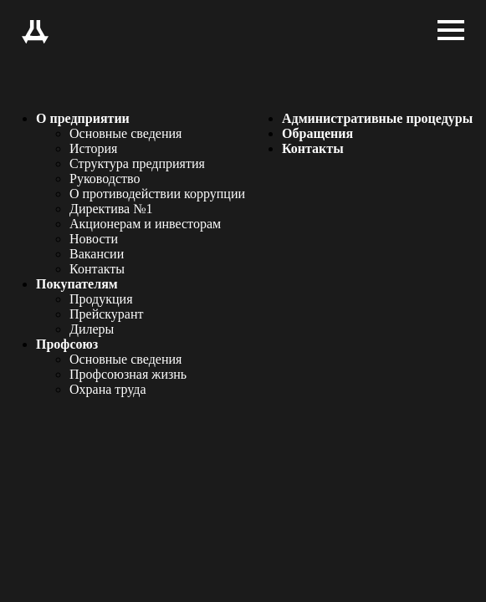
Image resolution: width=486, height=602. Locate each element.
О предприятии (83, 118)
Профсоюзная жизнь (128, 374)
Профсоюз (67, 344)
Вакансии (96, 254)
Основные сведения (125, 133)
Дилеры (91, 329)
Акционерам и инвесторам (145, 224)
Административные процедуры (377, 118)
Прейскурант (106, 314)
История (93, 148)
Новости (93, 239)
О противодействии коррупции (157, 193)
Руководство (105, 178)
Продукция (101, 299)
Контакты (97, 269)
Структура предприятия (137, 163)
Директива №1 (110, 209)
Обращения (317, 133)
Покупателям (77, 284)
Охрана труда (107, 389)
